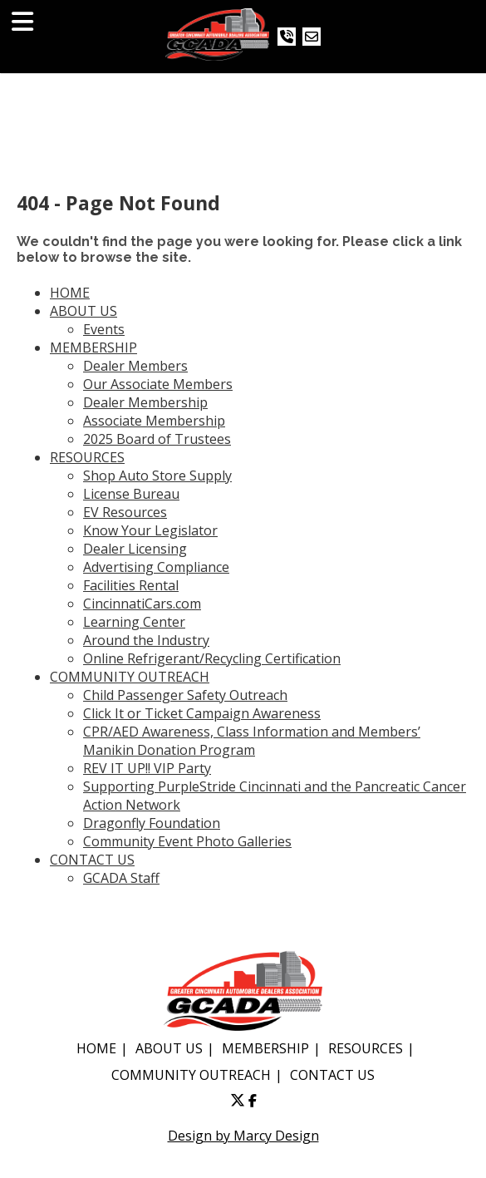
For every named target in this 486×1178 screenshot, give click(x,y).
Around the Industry (146, 640)
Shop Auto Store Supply (157, 475)
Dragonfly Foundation (151, 823)
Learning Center (134, 622)
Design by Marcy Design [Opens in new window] (243, 1135)
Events (104, 329)
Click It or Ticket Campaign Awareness (202, 713)
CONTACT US (92, 859)
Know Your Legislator (150, 530)
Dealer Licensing (135, 549)
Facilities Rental (131, 585)
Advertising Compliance (156, 567)
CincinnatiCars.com (142, 603)
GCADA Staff (121, 878)
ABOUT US (83, 311)
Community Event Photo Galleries (187, 841)
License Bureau (131, 494)
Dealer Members (135, 366)
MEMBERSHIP (93, 347)
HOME (70, 292)
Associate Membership (154, 421)
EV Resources (125, 512)
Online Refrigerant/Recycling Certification (212, 658)
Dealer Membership (145, 402)
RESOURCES (87, 457)
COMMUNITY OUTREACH (129, 677)
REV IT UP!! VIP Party (147, 768)
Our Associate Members (158, 384)
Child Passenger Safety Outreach (185, 695)
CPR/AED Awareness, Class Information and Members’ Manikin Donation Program (251, 740)
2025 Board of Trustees (157, 439)
